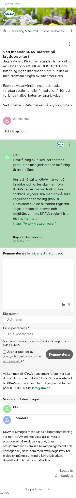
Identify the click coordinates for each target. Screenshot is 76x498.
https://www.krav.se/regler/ (34, 223)
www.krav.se (12, 3)
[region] (38, 88)
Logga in (66, 471)
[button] (63, 304)
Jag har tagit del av (22, 356)
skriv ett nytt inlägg (47, 253)
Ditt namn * (11, 314)
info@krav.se (41, 388)
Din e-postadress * (16, 328)
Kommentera (59, 354)
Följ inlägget (13, 131)
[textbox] (38, 279)
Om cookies (64, 476)
